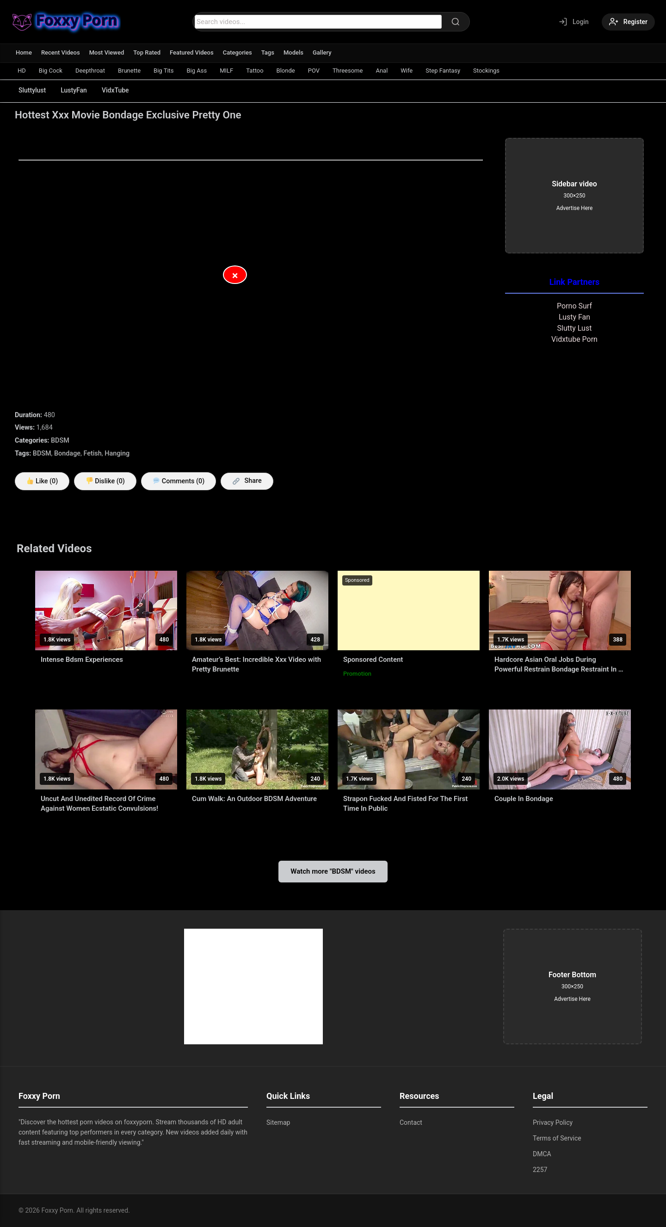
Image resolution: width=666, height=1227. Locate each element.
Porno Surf (574, 306)
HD (22, 70)
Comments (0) (178, 481)
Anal (382, 70)
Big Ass (197, 70)
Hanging (117, 453)
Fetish (92, 453)
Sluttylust (32, 90)
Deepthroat (90, 70)
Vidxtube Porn (574, 339)
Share (247, 481)
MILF (226, 70)
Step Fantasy (443, 70)
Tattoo (254, 70)
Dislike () (105, 481)
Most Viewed (106, 52)
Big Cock (50, 70)
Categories (237, 52)
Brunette (129, 70)
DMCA (542, 1154)
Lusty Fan (574, 317)
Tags (267, 52)
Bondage (67, 453)
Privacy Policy (553, 1122)
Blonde (286, 70)
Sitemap (278, 1122)
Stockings (486, 70)
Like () (42, 481)
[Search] (455, 21)
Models (293, 52)
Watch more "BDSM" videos (333, 871)
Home (24, 52)
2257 (540, 1169)
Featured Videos (192, 52)
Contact (411, 1122)
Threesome (348, 70)
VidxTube (115, 90)
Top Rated (146, 52)
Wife (407, 70)
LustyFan (74, 90)
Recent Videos (60, 52)
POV (314, 70)
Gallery (322, 52)
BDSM (60, 440)
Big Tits (163, 70)
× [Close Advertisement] (235, 275)
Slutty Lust (574, 328)
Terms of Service (557, 1138)
